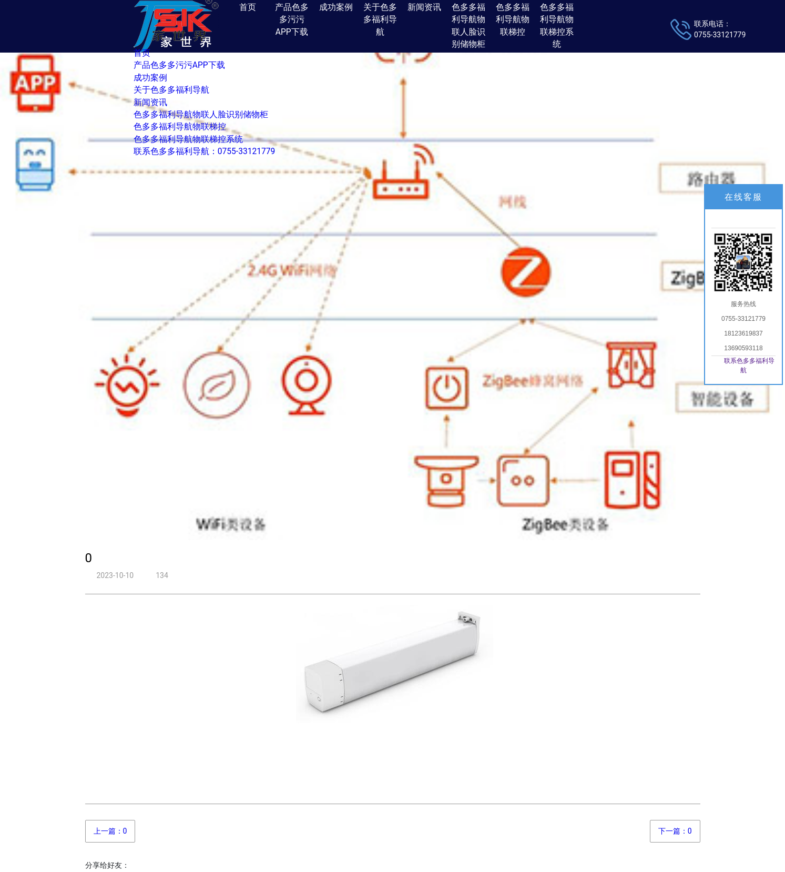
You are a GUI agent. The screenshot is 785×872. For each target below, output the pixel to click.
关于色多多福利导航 (171, 90)
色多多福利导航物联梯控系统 (188, 139)
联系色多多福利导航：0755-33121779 (204, 151)
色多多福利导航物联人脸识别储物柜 (201, 114)
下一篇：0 (675, 831)
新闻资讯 (150, 102)
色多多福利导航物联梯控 (180, 126)
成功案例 (150, 78)
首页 (142, 53)
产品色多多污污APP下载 (179, 65)
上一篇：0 (110, 831)
